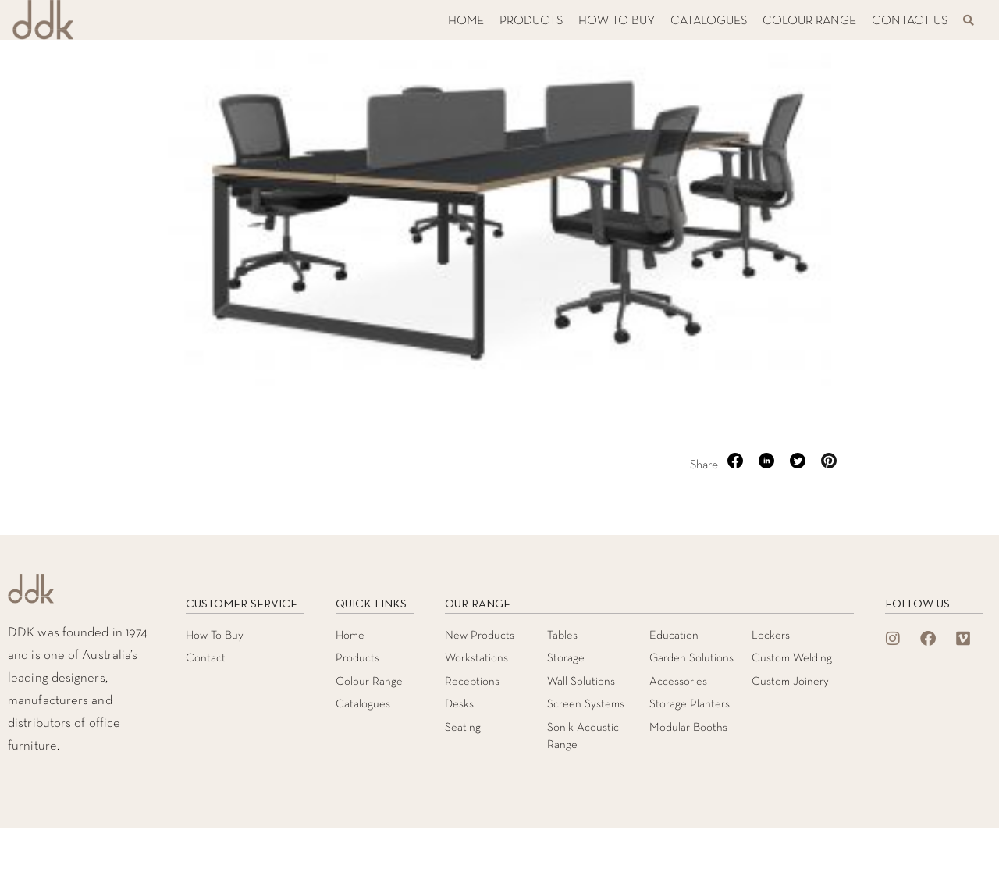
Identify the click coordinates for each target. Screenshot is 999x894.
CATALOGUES (708, 21)
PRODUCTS (531, 21)
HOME (466, 21)
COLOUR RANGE (809, 21)
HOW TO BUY (616, 21)
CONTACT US (909, 21)
